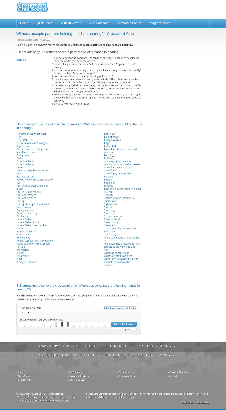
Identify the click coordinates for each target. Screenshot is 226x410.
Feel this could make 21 (29, 191)
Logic (107, 143)
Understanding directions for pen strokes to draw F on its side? (122, 245)
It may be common (26, 262)
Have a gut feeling (26, 231)
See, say (108, 194)
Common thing (24, 161)
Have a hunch (23, 234)
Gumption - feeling (26, 213)
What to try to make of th (118, 255)
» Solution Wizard (25, 379)
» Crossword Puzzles (178, 372)
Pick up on (109, 182)
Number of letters (30, 307)
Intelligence (22, 255)
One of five (110, 170)
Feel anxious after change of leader (32, 187)
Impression (22, 249)
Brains (19, 158)
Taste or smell (112, 219)
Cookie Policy (203, 402)
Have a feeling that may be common (31, 227)
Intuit (19, 259)
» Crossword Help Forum (79, 376)
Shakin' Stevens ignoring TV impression (119, 199)
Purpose (108, 185)
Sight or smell (111, 204)
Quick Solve (44, 23)
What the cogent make (116, 252)
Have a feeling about (27, 222)
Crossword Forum (129, 23)
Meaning (109, 155)
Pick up (108, 179)
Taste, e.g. (109, 225)
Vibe (106, 249)
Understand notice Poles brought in (122, 239)
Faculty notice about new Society (34, 179)
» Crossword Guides (126, 376)
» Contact (172, 376)
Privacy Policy (188, 402)
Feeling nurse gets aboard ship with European (33, 205)
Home (24, 23)
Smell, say (109, 213)
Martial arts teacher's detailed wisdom (120, 150)
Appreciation (23, 146)
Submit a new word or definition (120, 309)
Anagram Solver (160, 23)
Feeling (20, 201)
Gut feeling (22, 216)
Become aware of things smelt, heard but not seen (33, 150)
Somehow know (113, 216)
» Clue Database (74, 372)
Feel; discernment (26, 194)
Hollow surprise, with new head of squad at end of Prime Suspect (35, 242)
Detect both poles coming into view (33, 172)
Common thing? (25, 164)
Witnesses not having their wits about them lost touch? (121, 260)
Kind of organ (111, 136)
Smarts (108, 207)
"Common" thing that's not (31, 133)
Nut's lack (109, 158)
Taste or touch (112, 222)
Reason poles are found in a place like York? (122, 190)
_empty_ (108, 265)
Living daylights (112, 140)
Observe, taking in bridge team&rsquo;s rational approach (122, 163)
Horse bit (21, 246)
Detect (20, 167)
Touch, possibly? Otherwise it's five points (121, 230)
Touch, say (110, 234)
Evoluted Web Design (29, 400)
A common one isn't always (31, 143)
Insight (20, 252)
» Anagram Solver (75, 379)
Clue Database (99, 23)
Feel (18, 182)
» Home (20, 372)
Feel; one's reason (26, 197)
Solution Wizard (70, 23)
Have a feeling (24, 219)
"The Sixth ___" (24, 140)
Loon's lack (110, 146)
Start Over (124, 329)
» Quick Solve (23, 376)
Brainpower (22, 155)
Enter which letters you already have (41, 319)
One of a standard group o (118, 167)
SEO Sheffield (62, 400)
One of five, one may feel (118, 173)
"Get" (19, 136)
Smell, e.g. (109, 210)
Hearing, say (23, 237)
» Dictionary (123, 372)
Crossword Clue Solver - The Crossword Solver (32, 8)
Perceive (108, 176)
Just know (109, 133)
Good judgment (25, 210)
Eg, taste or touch (26, 176)
